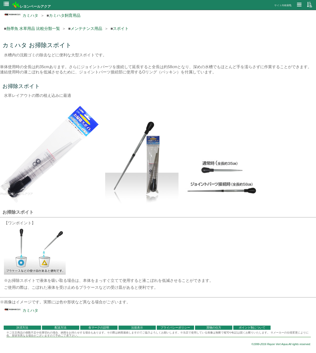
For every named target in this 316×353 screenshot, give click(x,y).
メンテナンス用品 (86, 28)
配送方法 (60, 327)
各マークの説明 (98, 327)
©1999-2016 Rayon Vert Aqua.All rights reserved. (281, 344)
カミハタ (21, 15)
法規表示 (137, 327)
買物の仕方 (213, 327)
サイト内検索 (282, 5)
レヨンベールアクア (31, 6)
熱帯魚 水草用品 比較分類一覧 (33, 28)
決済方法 (22, 327)
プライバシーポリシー (175, 327)
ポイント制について (252, 327)
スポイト (121, 28)
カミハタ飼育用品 (64, 15)
